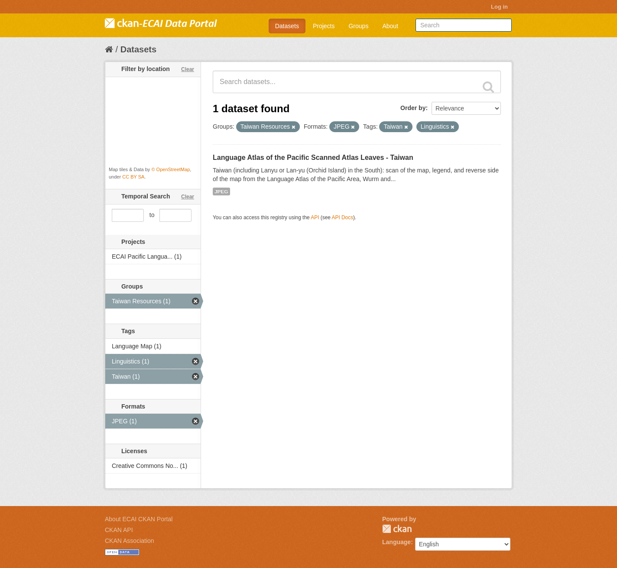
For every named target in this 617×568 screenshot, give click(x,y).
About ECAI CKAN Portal (138, 519)
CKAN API (119, 529)
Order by (412, 107)
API (315, 217)
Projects (324, 26)
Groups (358, 26)
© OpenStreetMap (170, 169)
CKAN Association (129, 540)
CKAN (397, 528)
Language (396, 542)
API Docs (343, 217)
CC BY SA (133, 176)
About (390, 26)
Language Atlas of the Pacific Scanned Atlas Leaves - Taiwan (313, 157)
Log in (499, 6)
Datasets (287, 26)
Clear (187, 69)
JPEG (221, 191)
